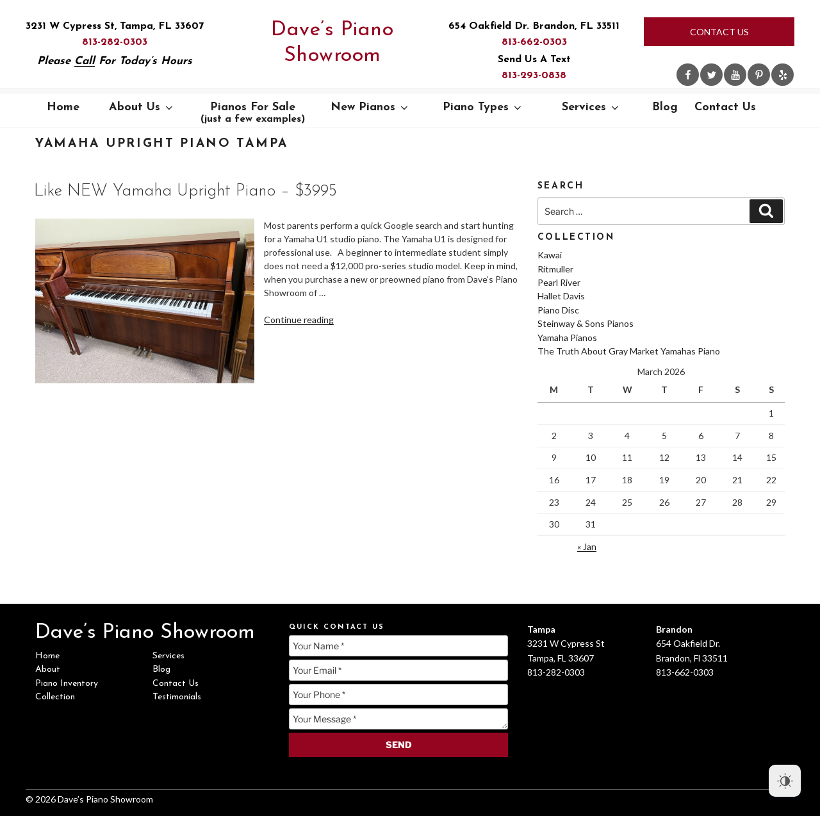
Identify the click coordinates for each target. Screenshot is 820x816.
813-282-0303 (114, 42)
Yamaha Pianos (567, 337)
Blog (665, 107)
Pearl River (558, 282)
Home (63, 107)
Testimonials (176, 697)
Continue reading (299, 319)
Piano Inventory (66, 683)
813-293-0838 (534, 76)
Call (84, 61)
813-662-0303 (534, 42)
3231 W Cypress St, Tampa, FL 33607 (115, 26)
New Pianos (370, 107)
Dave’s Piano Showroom (332, 43)
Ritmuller (555, 268)
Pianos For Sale (252, 112)
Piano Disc (558, 309)
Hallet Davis (561, 295)
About (47, 669)
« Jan (586, 546)
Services (591, 107)
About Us (142, 107)
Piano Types (483, 107)
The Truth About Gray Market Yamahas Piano (628, 351)
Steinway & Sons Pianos (585, 323)
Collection (55, 697)
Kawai (549, 254)
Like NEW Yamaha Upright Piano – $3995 (185, 191)
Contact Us (719, 31)
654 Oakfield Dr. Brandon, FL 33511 (533, 26)
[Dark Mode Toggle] (785, 781)
